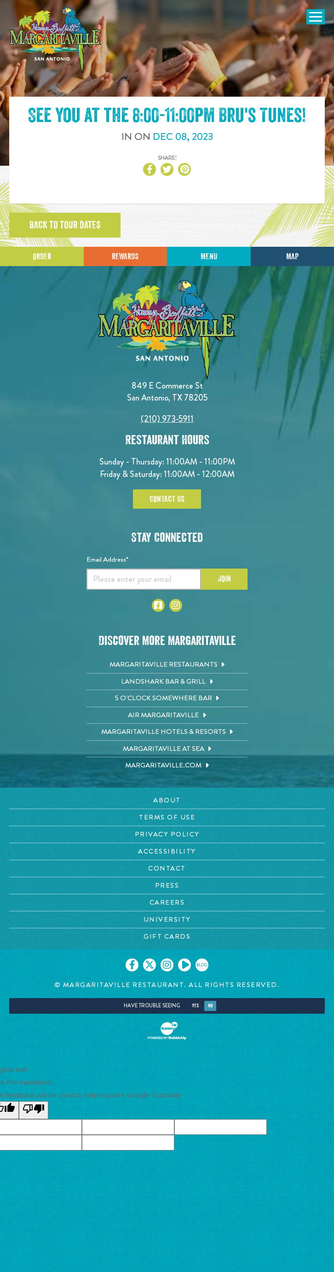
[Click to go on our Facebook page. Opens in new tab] (132, 964)
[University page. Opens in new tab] (167, 920)
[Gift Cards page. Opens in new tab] (167, 937)
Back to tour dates (64, 225)
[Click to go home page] (55, 40)
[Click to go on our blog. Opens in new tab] (202, 964)
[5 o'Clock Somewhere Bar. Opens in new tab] (167, 698)
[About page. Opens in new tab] (167, 800)
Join (224, 579)
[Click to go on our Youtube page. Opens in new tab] (184, 964)
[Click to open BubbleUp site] (167, 1031)
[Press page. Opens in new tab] (167, 885)
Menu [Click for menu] (209, 256)
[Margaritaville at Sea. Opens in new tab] (167, 749)
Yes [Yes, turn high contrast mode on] (195, 1005)
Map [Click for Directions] (292, 256)
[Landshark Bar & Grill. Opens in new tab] (167, 682)
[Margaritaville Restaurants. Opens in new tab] (167, 664)
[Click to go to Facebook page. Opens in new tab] (158, 605)
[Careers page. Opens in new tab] (167, 902)
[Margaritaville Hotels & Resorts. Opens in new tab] (167, 732)
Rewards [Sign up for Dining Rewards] (125, 256)
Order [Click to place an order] (42, 256)
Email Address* (107, 559)
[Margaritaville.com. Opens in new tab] (167, 765)
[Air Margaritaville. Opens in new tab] (167, 715)
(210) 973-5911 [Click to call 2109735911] (167, 418)
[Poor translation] (33, 1110)
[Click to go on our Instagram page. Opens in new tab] (167, 964)
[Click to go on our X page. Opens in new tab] (149, 964)
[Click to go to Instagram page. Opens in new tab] (175, 605)
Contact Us (167, 499)
